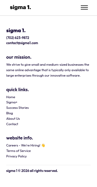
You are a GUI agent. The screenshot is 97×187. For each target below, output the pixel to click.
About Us (13, 118)
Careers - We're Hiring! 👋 (25, 145)
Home (10, 97)
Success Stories (17, 107)
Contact (12, 124)
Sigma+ (11, 102)
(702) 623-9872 (17, 37)
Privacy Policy (16, 156)
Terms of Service (18, 151)
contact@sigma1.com (22, 43)
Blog (9, 113)
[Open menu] (84, 7)
